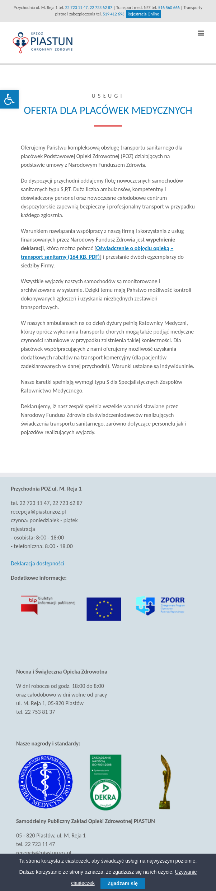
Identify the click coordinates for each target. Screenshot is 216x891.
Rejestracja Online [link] (143, 14)
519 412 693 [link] (114, 14)
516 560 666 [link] (169, 7)
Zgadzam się (123, 883)
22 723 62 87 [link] (101, 7)
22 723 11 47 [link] (76, 7)
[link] (9, 99)
